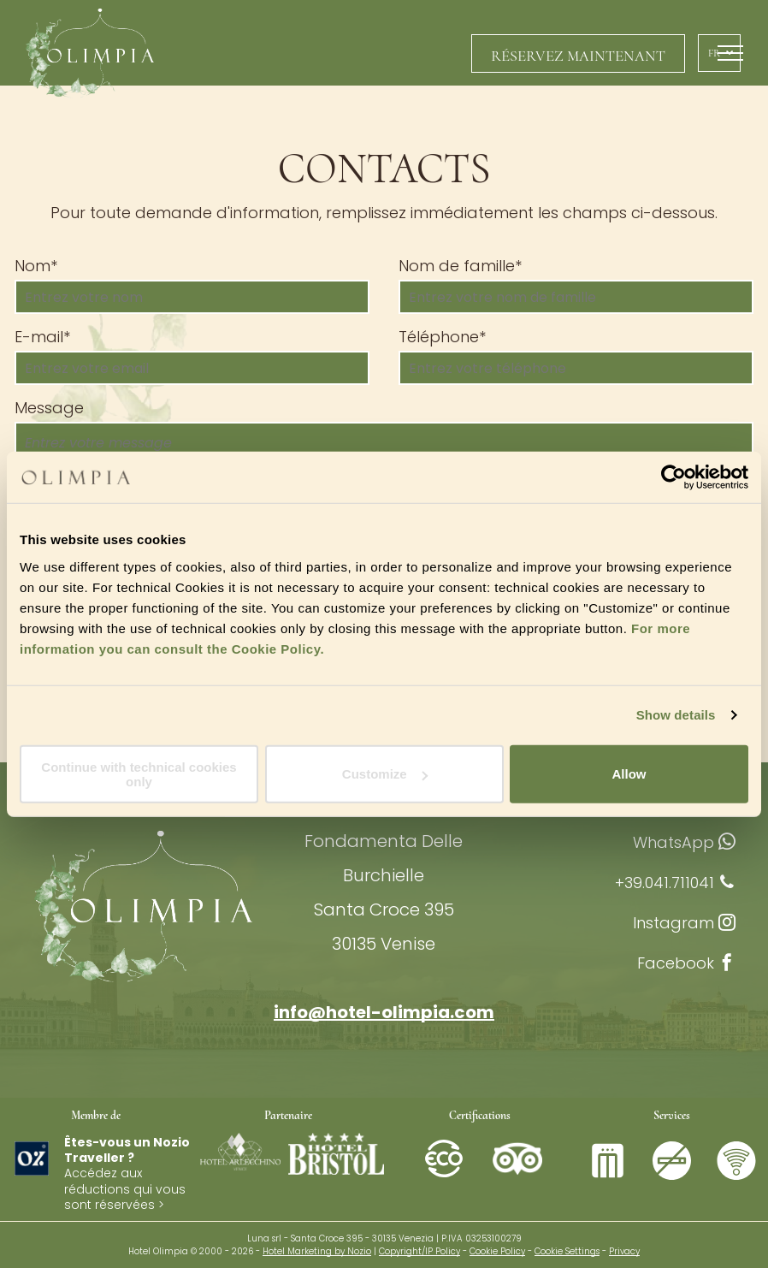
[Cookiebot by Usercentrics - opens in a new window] (673, 477)
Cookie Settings (567, 1251)
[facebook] (727, 965)
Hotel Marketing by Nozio (317, 1251)
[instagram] (727, 924)
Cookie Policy (497, 1251)
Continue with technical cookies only (138, 773)
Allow (629, 774)
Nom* (36, 265)
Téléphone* (442, 336)
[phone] (727, 884)
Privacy (624, 1251)
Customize (385, 774)
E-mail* (42, 336)
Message (49, 407)
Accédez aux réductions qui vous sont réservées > (125, 1188)
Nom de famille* (460, 265)
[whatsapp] (727, 844)
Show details (676, 715)
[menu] (730, 53)
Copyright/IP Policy (419, 1251)
